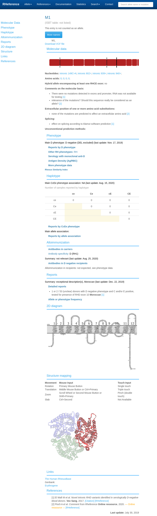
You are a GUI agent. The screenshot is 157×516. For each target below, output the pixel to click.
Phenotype (54, 135)
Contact (109, 4)
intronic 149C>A (68, 73)
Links (50, 471)
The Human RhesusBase (58, 479)
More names (53, 34)
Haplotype (53, 176)
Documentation (63, 4)
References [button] (44, 4)
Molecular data (56, 49)
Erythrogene (51, 485)
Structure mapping (59, 375)
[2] (60, 103)
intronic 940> (114, 73)
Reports (52, 274)
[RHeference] (102, 501)
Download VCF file (54, 44)
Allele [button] (28, 4)
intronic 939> (99, 73)
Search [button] (95, 4)
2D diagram (54, 306)
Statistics (81, 4)
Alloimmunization (58, 242)
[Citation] (89, 501)
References (54, 490)
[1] (64, 97)
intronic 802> (84, 73)
